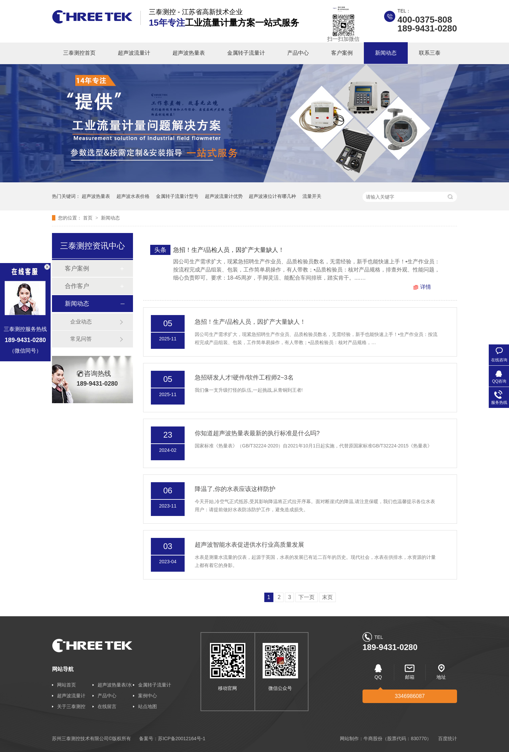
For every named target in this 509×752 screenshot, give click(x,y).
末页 (327, 597)
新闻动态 (386, 53)
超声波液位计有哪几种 (272, 196)
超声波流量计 (134, 53)
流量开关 (311, 196)
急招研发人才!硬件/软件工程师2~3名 (244, 377)
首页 (88, 218)
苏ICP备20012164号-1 (181, 738)
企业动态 (81, 322)
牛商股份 (373, 738)
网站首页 (66, 685)
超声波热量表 (188, 53)
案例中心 (147, 695)
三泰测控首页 (79, 53)
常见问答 (81, 339)
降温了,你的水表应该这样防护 (235, 489)
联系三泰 (429, 53)
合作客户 (77, 286)
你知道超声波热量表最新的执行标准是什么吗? (257, 433)
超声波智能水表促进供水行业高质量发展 (249, 544)
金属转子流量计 (246, 53)
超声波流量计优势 (224, 196)
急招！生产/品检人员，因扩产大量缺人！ (228, 250)
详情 (425, 287)
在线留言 (107, 706)
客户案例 (342, 53)
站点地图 (147, 706)
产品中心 (298, 53)
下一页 (306, 597)
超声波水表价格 (133, 196)
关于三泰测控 (71, 706)
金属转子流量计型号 (177, 196)
